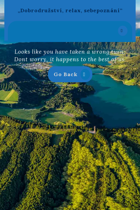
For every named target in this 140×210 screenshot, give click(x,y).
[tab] (123, 31)
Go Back (73, 75)
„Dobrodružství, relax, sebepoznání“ (70, 10)
